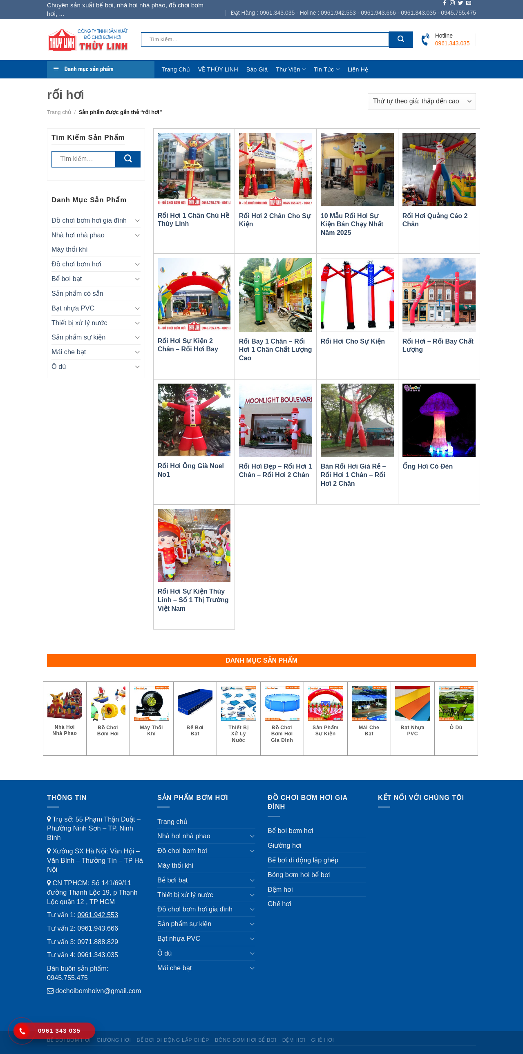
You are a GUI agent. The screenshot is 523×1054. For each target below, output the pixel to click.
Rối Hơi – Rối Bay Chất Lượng (438, 345)
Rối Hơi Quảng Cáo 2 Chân (435, 220)
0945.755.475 (67, 977)
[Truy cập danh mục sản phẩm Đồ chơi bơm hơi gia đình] (282, 718)
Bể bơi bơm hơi (290, 830)
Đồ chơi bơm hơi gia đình (89, 220)
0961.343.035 (97, 954)
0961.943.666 (97, 928)
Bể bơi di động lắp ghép (303, 860)
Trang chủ (176, 69)
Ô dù (58, 366)
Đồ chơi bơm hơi (76, 264)
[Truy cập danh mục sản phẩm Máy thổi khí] (151, 715)
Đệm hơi (280, 889)
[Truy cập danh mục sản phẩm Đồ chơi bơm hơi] (108, 715)
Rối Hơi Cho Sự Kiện (353, 341)
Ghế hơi (279, 903)
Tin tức (327, 69)
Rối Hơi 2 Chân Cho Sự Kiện (275, 220)
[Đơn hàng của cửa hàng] (422, 101)
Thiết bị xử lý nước (79, 322)
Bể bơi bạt (66, 278)
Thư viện (291, 69)
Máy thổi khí (69, 249)
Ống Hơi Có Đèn (427, 466)
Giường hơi (285, 845)
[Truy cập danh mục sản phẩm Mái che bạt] (369, 715)
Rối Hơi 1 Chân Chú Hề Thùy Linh (193, 220)
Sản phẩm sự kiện (78, 337)
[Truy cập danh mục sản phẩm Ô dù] (456, 712)
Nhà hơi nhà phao (78, 235)
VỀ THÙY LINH (218, 69)
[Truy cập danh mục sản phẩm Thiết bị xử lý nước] (238, 718)
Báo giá (257, 69)
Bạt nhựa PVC (72, 308)
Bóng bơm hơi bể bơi (299, 874)
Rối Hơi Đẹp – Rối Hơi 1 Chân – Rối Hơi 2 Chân (275, 470)
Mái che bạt (68, 351)
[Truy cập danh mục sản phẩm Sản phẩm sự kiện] (325, 715)
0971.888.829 (97, 941)
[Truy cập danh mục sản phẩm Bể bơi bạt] (195, 715)
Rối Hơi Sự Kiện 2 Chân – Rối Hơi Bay (188, 345)
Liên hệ (358, 69)
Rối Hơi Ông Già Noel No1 (191, 470)
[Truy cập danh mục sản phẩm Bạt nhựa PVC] (412, 715)
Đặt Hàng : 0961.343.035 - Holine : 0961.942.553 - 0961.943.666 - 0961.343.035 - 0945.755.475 (353, 12)
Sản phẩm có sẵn (77, 293)
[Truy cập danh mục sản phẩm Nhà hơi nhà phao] (64, 715)
